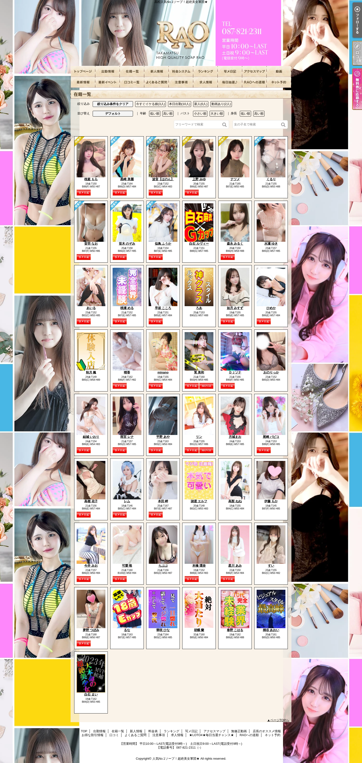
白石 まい (91, 694)
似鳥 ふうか (163, 243)
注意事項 (181, 82)
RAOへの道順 (254, 82)
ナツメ (235, 179)
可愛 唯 (127, 565)
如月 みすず (235, 308)
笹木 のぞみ (127, 243)
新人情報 (156, 71)
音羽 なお (91, 243)
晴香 (127, 372)
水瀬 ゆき (271, 243)
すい (271, 565)
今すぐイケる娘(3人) (150, 104)
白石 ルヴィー (199, 243)
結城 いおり (91, 437)
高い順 (168, 113)
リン (199, 437)
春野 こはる (235, 630)
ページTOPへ (279, 720)
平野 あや (163, 437)
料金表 (181, 71)
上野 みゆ (199, 179)
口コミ (132, 82)
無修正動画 (279, 71)
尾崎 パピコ (271, 437)
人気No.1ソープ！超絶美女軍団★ (175, 758)
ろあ (199, 308)
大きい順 (217, 113)
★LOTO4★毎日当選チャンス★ (230, 82)
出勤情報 (107, 71)
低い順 (154, 113)
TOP (83, 71)
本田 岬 (163, 501)
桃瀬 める (127, 308)
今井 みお (91, 565)
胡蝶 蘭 (199, 630)
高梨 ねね (235, 501)
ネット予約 (279, 82)
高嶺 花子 (91, 501)
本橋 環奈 (199, 565)
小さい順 (200, 113)
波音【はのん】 (163, 179)
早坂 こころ (163, 308)
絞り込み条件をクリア (112, 104)
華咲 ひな (163, 630)
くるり (271, 179)
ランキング (205, 71)
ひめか (271, 308)
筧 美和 (199, 372)
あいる (91, 308)
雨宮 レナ (127, 437)
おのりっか (271, 372)
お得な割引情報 (107, 82)
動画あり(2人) (221, 104)
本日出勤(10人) (179, 104)
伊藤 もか (271, 501)
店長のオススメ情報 (83, 82)
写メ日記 (230, 71)
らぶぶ (163, 565)
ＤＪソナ (235, 372)
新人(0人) (200, 104)
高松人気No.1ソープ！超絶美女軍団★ (181, 33)
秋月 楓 (91, 372)
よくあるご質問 (156, 82)
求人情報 (205, 82)
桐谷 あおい (271, 630)
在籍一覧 (132, 71)
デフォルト (113, 113)
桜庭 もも (91, 179)
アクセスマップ (254, 71)
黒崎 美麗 (127, 179)
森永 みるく (235, 243)
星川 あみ (235, 565)
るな (127, 630)
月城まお (235, 437)
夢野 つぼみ (91, 630)
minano (163, 372)
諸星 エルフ (199, 501)
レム (127, 501)
